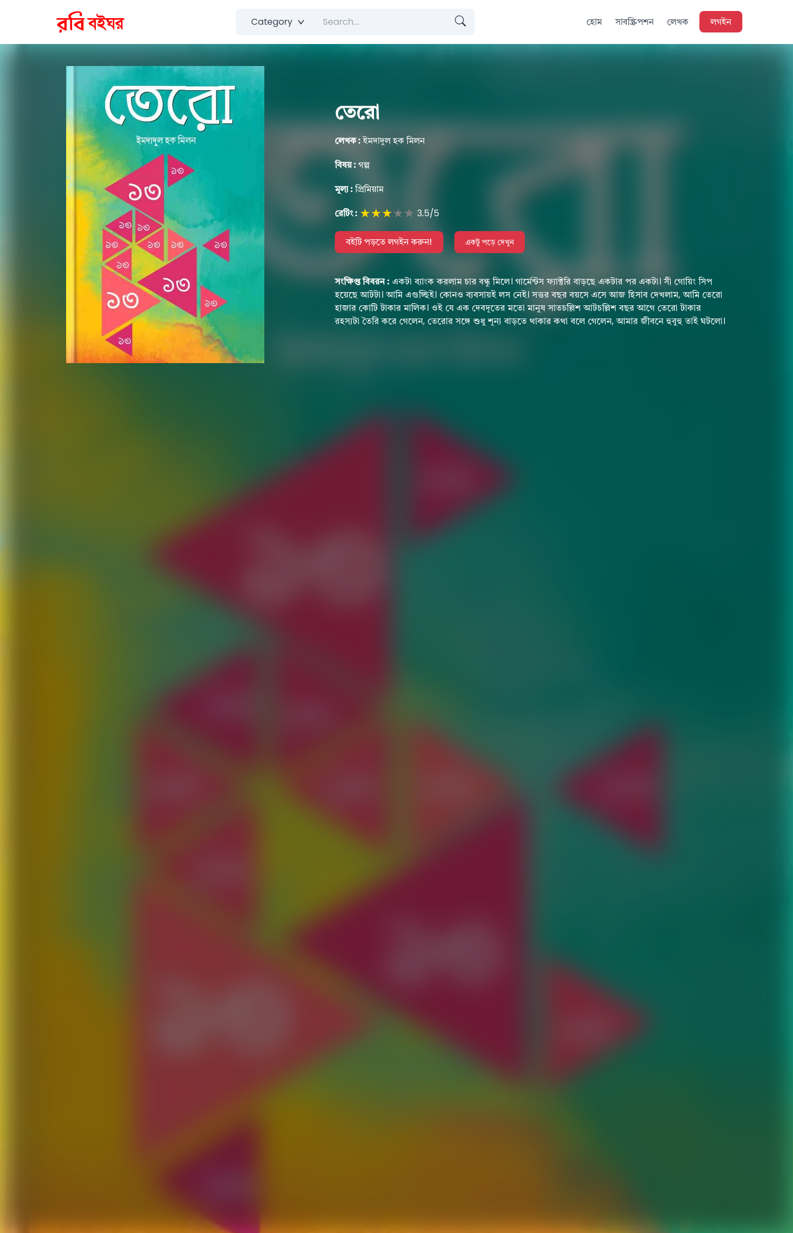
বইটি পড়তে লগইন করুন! (389, 241)
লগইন (720, 21)
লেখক (677, 21)
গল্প (352, 164)
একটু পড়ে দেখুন (489, 242)
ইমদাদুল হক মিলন (380, 140)
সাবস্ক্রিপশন (634, 21)
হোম (594, 21)
